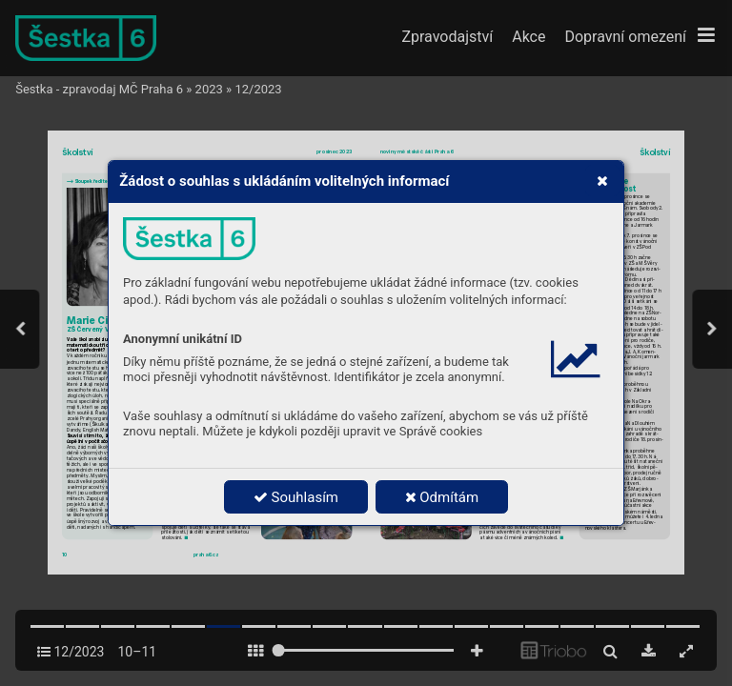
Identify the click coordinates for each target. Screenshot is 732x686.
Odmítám (442, 497)
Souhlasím (296, 497)
